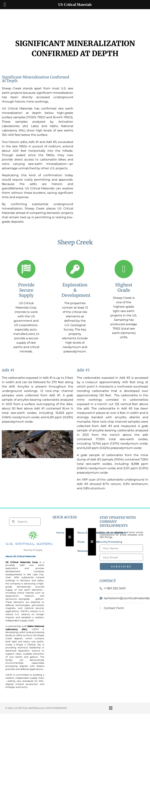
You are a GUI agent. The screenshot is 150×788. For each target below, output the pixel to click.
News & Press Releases (83, 542)
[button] (111, 708)
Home (60, 532)
